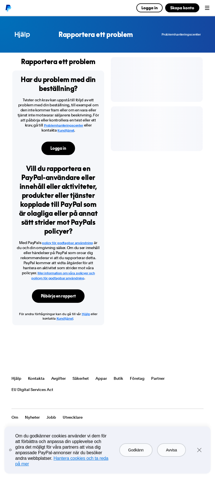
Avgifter (58, 378)
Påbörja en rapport (58, 296)
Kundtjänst (65, 130)
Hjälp (22, 34)
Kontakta (36, 378)
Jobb (51, 417)
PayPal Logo (27, 361)
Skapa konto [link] (182, 7)
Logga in (58, 148)
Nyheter (32, 417)
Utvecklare (73, 417)
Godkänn (136, 450)
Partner (158, 378)
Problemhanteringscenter (181, 34)
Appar (101, 378)
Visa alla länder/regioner (15, 401)
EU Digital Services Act (32, 389)
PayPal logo (8, 7)
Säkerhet (81, 378)
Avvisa (171, 450)
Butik (118, 378)
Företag (137, 378)
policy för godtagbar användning (67, 243)
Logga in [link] (149, 7)
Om (14, 417)
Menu (207, 7)
